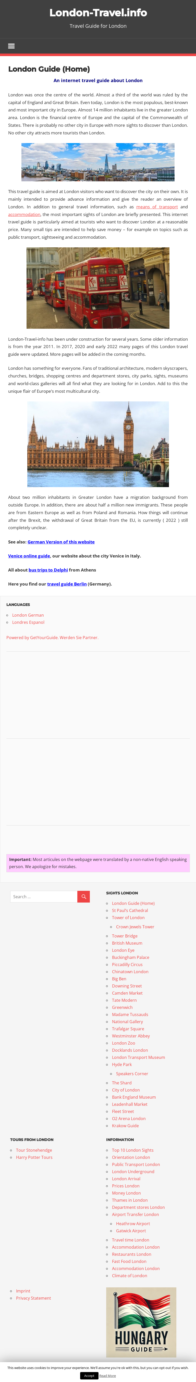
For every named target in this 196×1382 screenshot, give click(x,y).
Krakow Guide (125, 1126)
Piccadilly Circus (127, 964)
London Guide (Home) (133, 903)
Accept (89, 1375)
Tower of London (128, 917)
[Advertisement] (44, 696)
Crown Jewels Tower (135, 927)
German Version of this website (61, 542)
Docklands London (130, 1050)
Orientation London (131, 1157)
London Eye (123, 950)
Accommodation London (136, 1247)
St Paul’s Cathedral (130, 910)
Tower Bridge (125, 936)
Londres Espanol (28, 622)
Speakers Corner (132, 1073)
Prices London (126, 1186)
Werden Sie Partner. (79, 637)
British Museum (127, 943)
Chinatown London (130, 971)
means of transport (157, 207)
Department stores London (138, 1207)
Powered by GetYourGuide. (32, 637)
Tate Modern (124, 1000)
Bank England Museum (134, 1097)
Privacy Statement (33, 1298)
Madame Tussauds (130, 1014)
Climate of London (129, 1275)
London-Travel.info (98, 12)
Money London (126, 1193)
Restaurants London (131, 1254)
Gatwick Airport (131, 1231)
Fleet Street (123, 1111)
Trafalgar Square (128, 1029)
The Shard (122, 1083)
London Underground (133, 1171)
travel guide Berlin (67, 584)
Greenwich (122, 1007)
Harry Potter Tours (34, 1157)
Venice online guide (29, 556)
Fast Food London (129, 1261)
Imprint (23, 1291)
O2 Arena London (129, 1118)
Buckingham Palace (130, 957)
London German (28, 615)
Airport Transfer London (135, 1214)
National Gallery (127, 1021)
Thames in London (130, 1200)
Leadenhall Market (130, 1104)
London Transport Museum (138, 1057)
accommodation (24, 214)
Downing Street (127, 986)
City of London (126, 1090)
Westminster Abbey (131, 1036)
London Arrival (126, 1179)
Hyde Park (122, 1064)
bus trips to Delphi (48, 570)
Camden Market (127, 993)
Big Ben (119, 979)
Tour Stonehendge (34, 1150)
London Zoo (123, 1043)
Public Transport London (136, 1164)
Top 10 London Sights (133, 1150)
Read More (107, 1375)
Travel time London (130, 1240)
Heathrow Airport (133, 1223)
